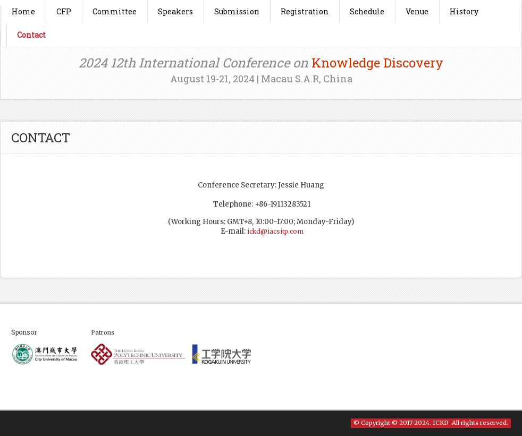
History (464, 11)
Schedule (367, 11)
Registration (305, 11)
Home (23, 11)
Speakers (175, 11)
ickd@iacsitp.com (275, 231)
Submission (236, 11)
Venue (417, 11)
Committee (114, 11)
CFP (63, 11)
